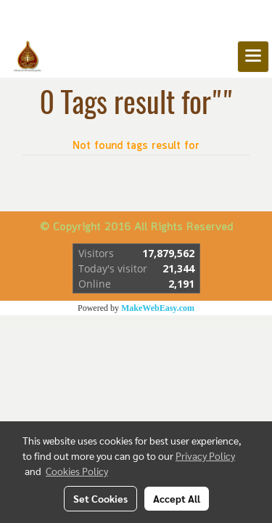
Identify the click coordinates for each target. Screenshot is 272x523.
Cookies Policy (77, 470)
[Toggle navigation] (253, 57)
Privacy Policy (205, 455)
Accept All (176, 498)
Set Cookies (100, 498)
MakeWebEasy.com (157, 308)
